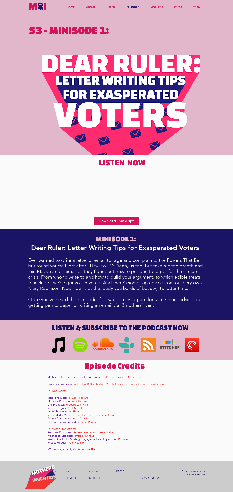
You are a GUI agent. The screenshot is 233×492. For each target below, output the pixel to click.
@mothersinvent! (139, 305)
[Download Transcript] (116, 221)
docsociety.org (196, 474)
